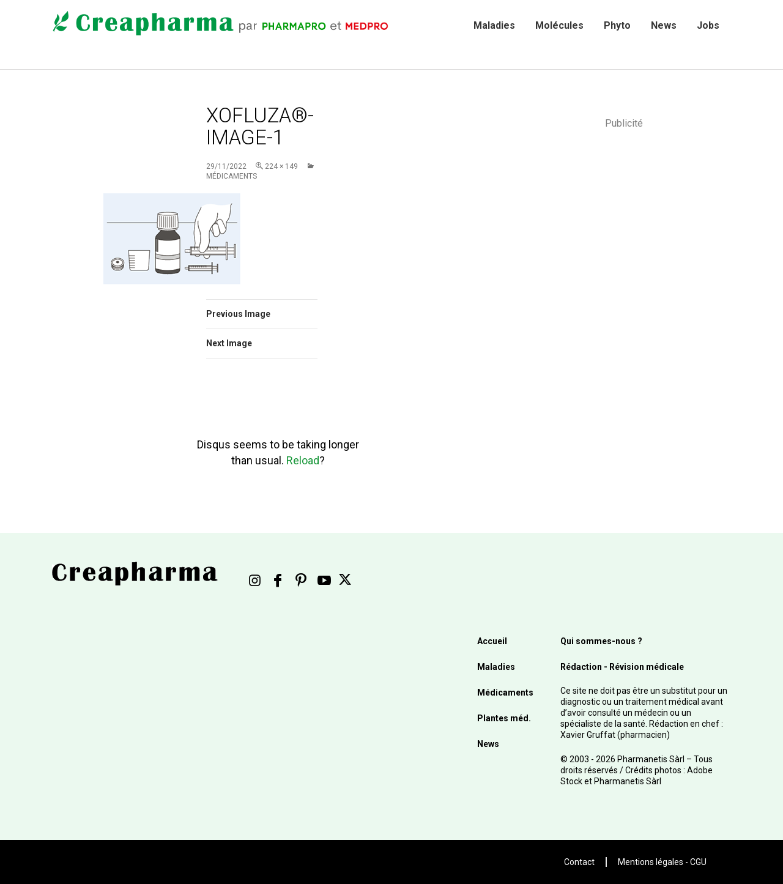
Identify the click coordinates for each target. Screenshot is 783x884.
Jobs (708, 25)
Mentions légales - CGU (662, 862)
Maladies (494, 25)
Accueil (492, 641)
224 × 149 (281, 166)
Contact (579, 862)
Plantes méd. (504, 718)
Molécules (559, 25)
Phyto (617, 25)
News (664, 25)
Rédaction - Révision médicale (622, 667)
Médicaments (505, 692)
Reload (302, 460)
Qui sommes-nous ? (601, 641)
